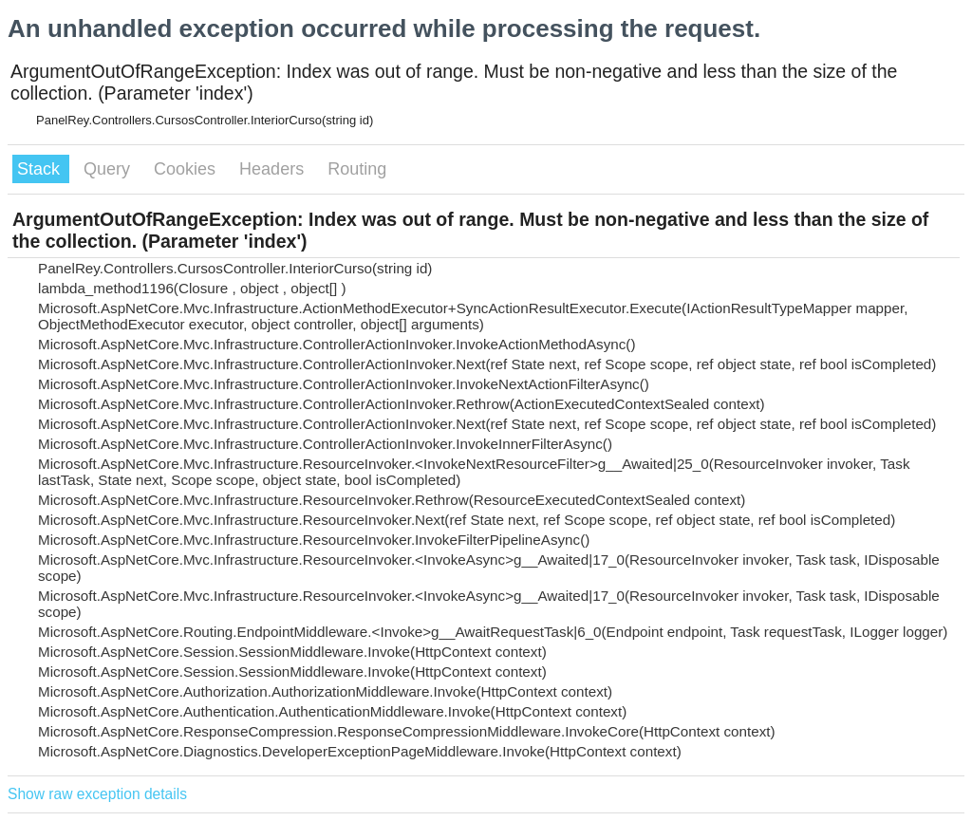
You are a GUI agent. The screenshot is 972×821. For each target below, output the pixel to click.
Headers (273, 168)
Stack (41, 168)
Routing (356, 168)
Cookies (187, 168)
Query (109, 168)
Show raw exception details (97, 794)
